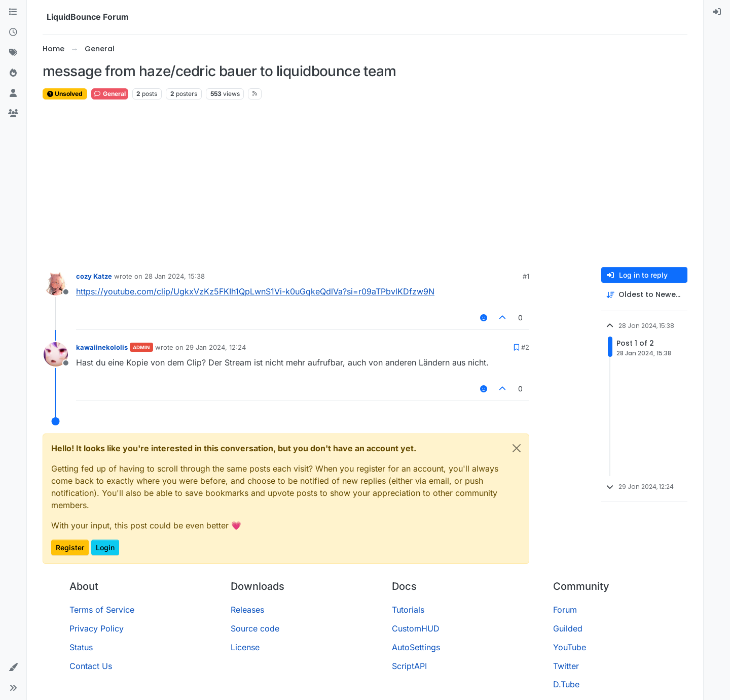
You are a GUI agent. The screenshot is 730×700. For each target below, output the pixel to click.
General (110, 93)
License (245, 647)
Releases (247, 610)
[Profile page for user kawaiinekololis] (56, 354)
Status (81, 647)
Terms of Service (101, 610)
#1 (526, 276)
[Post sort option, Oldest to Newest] (644, 295)
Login (105, 547)
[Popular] (13, 73)
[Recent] (13, 32)
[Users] (13, 93)
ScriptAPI (409, 666)
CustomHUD (416, 628)
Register (70, 547)
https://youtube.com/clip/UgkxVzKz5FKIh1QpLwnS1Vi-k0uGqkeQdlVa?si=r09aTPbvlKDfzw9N (255, 291)
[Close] (516, 448)
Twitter (566, 666)
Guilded (567, 628)
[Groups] (13, 114)
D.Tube (566, 684)
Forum (565, 610)
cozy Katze (94, 276)
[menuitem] (717, 12)
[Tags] (13, 53)
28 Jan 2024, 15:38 (174, 276)
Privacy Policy (96, 628)
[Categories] (13, 12)
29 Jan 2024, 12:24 (216, 347)
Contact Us (90, 666)
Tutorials (408, 610)
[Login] (717, 12)
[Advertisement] (365, 184)
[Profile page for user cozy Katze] (56, 283)
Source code (255, 628)
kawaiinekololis (102, 347)
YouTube (569, 647)
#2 (525, 347)
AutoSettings (416, 647)
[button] (13, 667)
